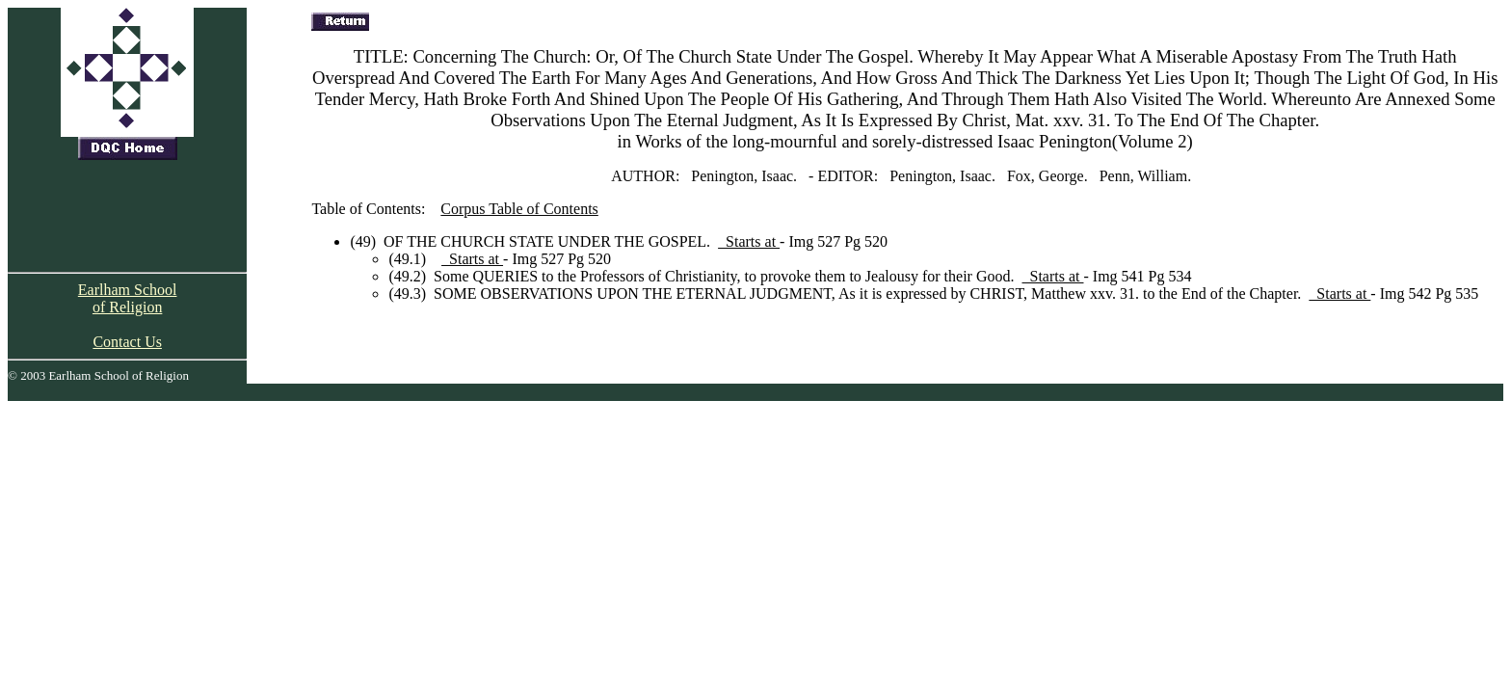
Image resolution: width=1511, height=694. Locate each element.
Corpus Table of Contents (518, 208)
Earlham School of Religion (127, 298)
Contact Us (127, 342)
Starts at (749, 241)
